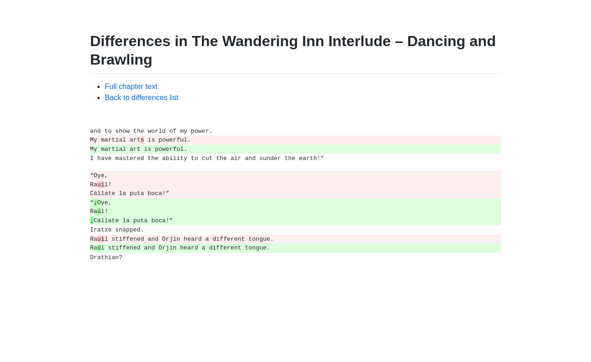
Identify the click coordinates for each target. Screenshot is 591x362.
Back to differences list (142, 97)
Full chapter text (131, 86)
